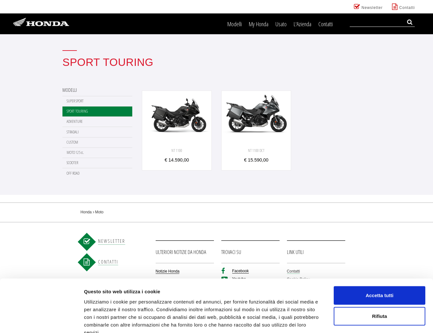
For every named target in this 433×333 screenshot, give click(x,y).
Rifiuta (379, 278)
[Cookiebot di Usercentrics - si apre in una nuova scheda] (41, 320)
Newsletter (368, 7)
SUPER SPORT (75, 101)
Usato (281, 24)
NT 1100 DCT (256, 150)
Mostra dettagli (337, 320)
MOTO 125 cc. (75, 152)
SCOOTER (72, 162)
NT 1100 (176, 150)
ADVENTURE (75, 121)
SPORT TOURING (77, 111)
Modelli (234, 24)
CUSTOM (72, 142)
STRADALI (73, 132)
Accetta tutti (380, 257)
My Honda (258, 24)
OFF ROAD (73, 173)
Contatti (325, 24)
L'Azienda (302, 24)
